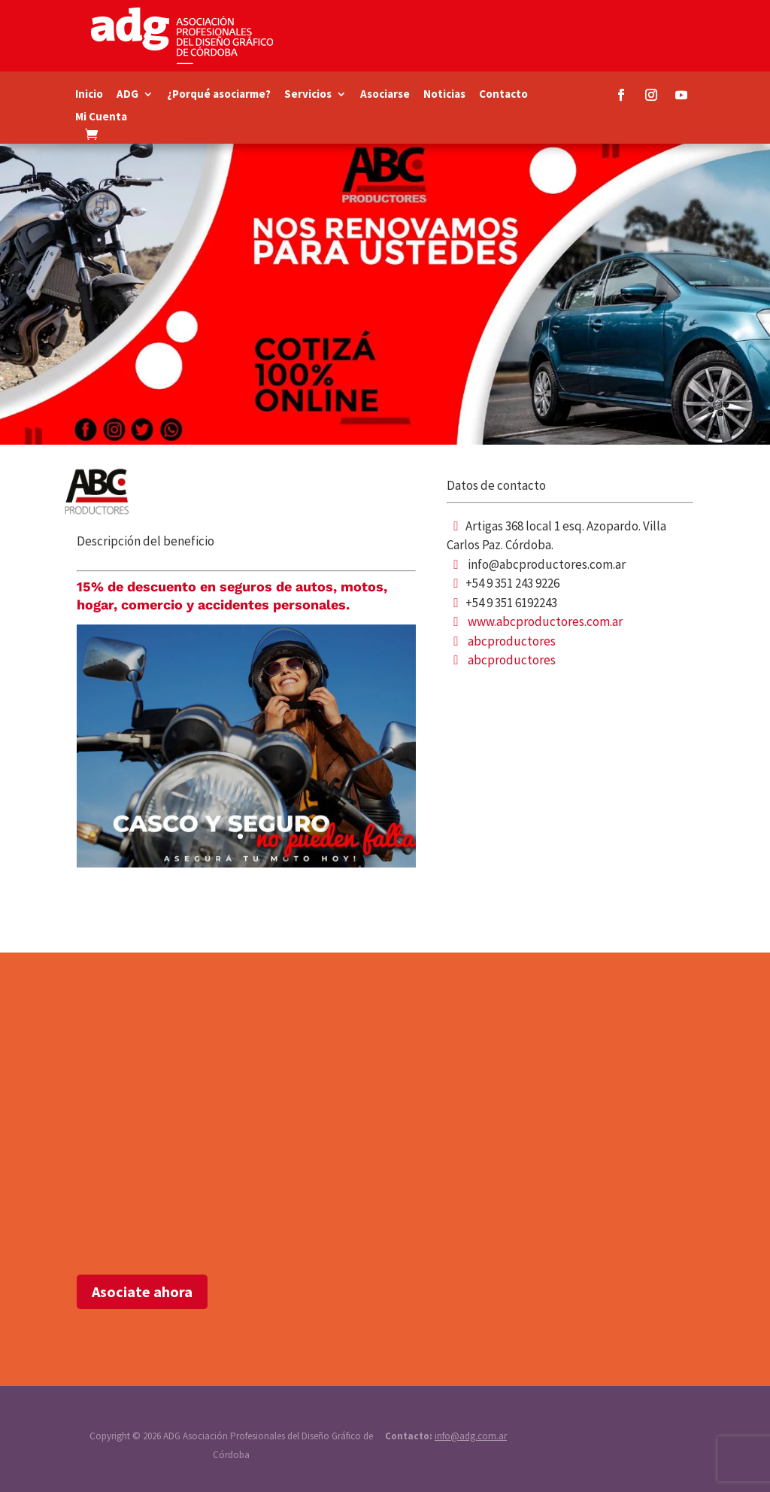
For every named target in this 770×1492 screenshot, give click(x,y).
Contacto (503, 95)
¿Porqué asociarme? (219, 95)
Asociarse (385, 95)
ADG (127, 95)
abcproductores (512, 641)
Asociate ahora (142, 1291)
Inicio (89, 95)
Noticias (444, 95)
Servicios (308, 95)
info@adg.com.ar (471, 1436)
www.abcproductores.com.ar (545, 621)
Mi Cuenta (101, 117)
